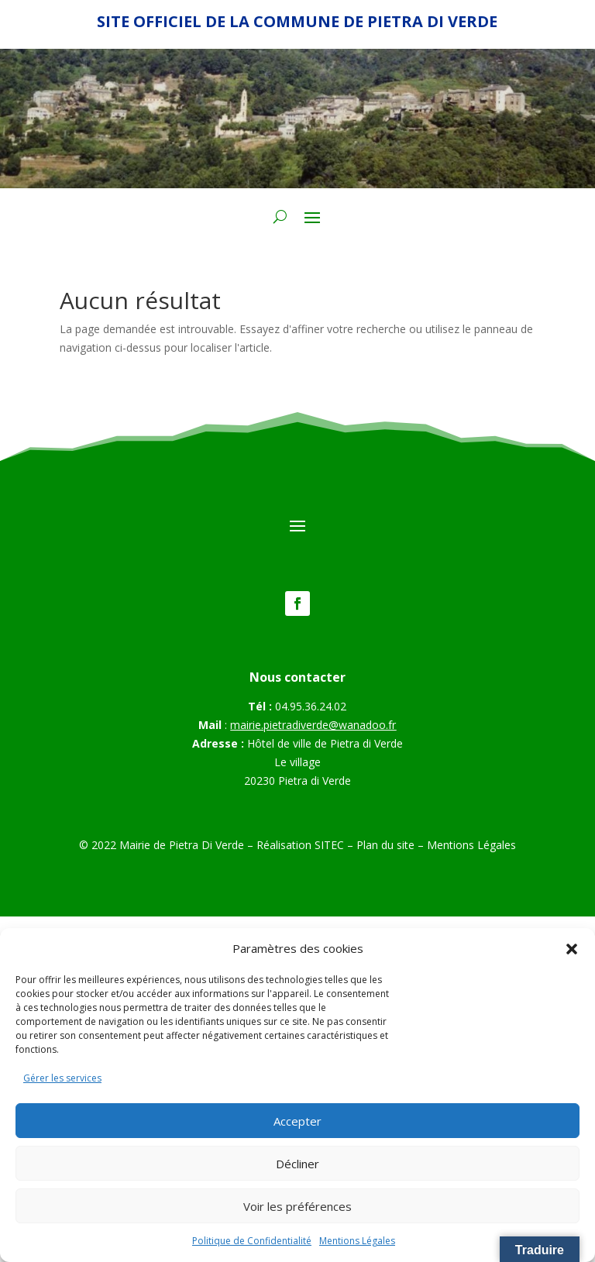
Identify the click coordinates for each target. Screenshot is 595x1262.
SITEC (329, 844)
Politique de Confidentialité (251, 1240)
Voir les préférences (297, 1206)
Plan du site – (391, 844)
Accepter (297, 1121)
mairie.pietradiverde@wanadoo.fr (313, 724)
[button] (572, 949)
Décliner (297, 1163)
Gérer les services (62, 1078)
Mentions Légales (357, 1240)
